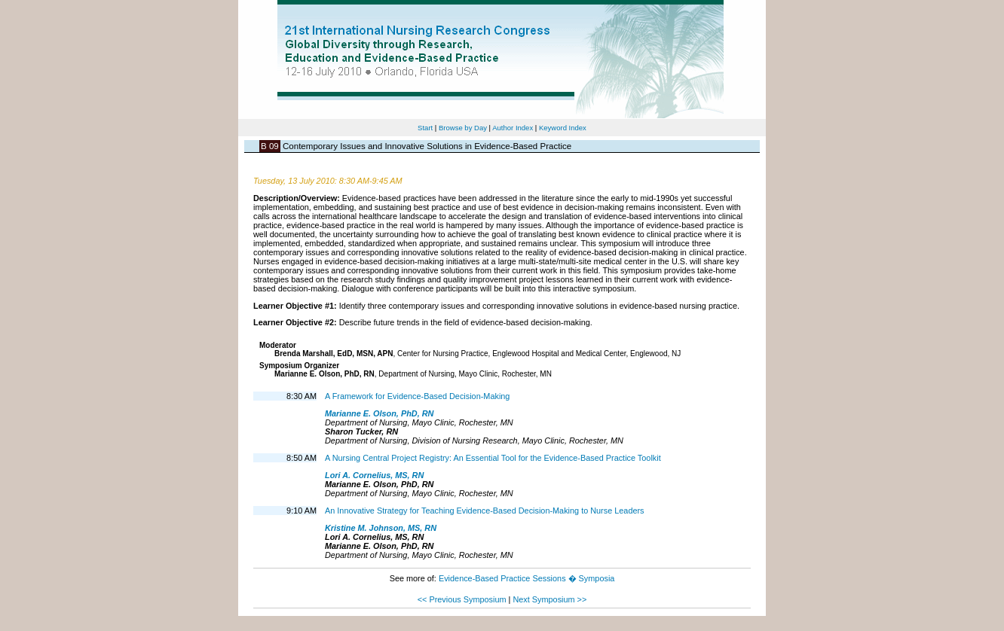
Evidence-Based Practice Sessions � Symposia (526, 578)
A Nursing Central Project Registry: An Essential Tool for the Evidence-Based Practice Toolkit (493, 457)
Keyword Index (562, 127)
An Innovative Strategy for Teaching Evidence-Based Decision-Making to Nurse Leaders (484, 510)
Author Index (512, 127)
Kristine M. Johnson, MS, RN (380, 527)
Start (425, 127)
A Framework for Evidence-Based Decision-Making (417, 396)
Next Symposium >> (549, 599)
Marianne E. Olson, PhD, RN (379, 413)
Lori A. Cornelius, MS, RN (374, 475)
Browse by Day (463, 127)
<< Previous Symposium (462, 599)
